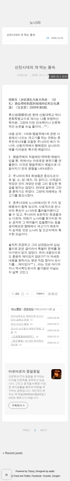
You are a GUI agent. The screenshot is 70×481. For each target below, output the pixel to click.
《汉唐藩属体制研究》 (23, 336)
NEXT (43, 430)
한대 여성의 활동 (20, 324)
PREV (26, 430)
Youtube (47, 476)
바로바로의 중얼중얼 (24, 371)
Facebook (37, 476)
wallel (51, 471)
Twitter (27, 476)
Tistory (31, 471)
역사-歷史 (16, 309)
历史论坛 (28, 309)
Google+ (56, 476)
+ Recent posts (13, 453)
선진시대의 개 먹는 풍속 (21, 34)
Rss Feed (14, 476)
